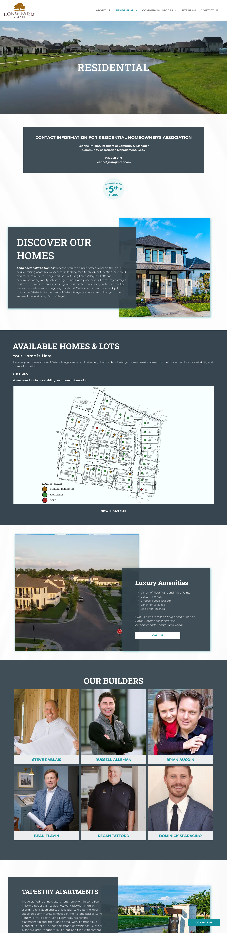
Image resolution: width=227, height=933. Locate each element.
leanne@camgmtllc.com (113, 162)
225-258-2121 (113, 158)
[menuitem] (103, 10)
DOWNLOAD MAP (113, 511)
